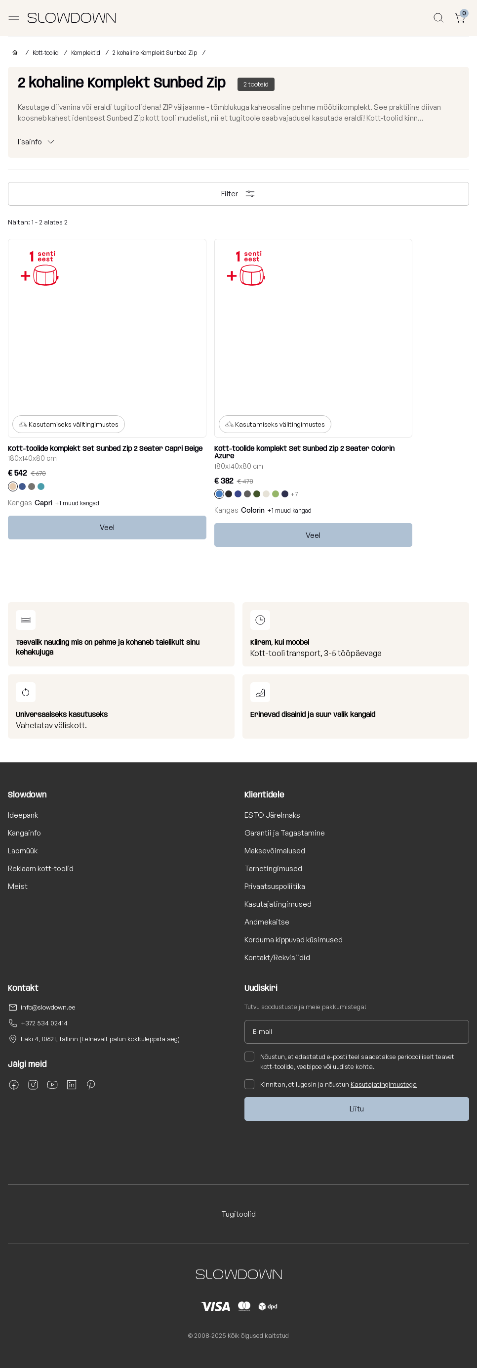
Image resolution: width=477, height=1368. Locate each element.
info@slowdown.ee (48, 1007)
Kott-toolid (46, 52)
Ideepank (23, 815)
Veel (107, 527)
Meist (18, 886)
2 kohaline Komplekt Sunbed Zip (155, 52)
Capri (43, 502)
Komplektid (85, 52)
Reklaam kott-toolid (41, 868)
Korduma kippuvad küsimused (293, 939)
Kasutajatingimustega (384, 1084)
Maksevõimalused (274, 850)
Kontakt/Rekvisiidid (277, 957)
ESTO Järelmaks (272, 815)
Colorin (253, 510)
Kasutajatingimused (278, 904)
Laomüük (23, 850)
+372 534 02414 (44, 1023)
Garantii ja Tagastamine (284, 833)
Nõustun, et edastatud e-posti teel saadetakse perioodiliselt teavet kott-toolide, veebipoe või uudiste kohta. (349, 1061)
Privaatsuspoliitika (274, 886)
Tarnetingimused (273, 868)
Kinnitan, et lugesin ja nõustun (330, 1084)
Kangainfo (24, 833)
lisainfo (30, 141)
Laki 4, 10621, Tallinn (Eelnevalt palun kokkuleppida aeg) (100, 1039)
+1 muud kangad (77, 503)
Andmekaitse (266, 922)
